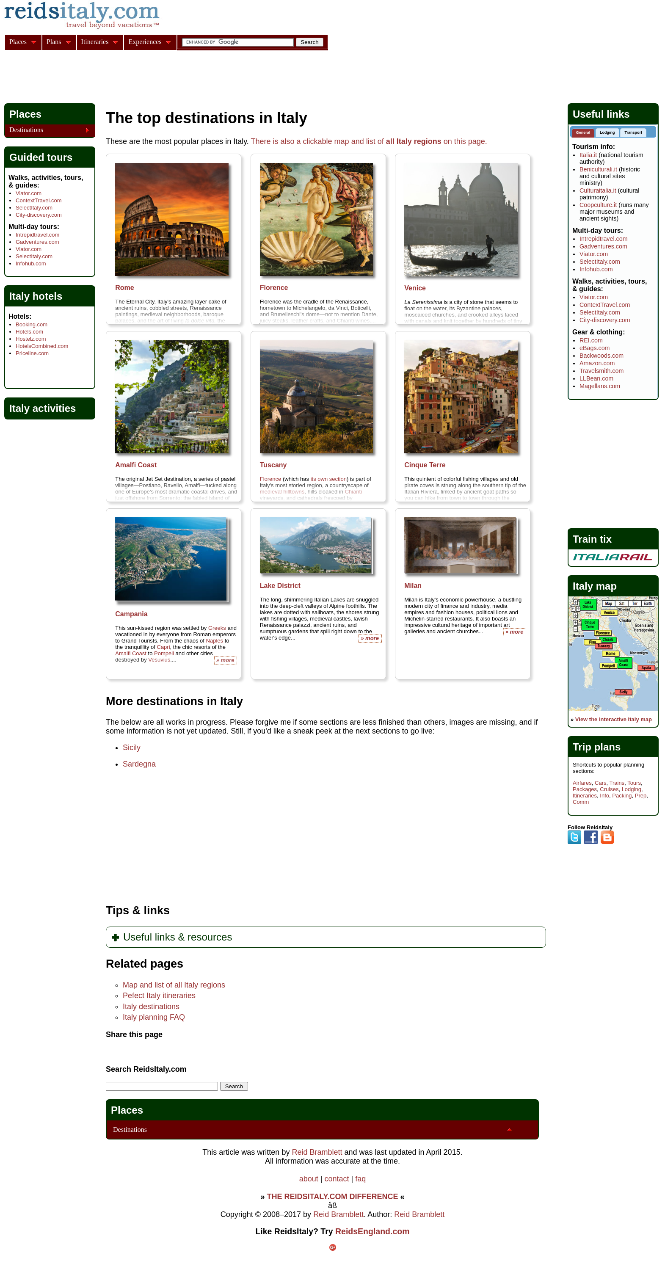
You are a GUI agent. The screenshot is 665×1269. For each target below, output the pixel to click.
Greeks (217, 628)
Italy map (595, 586)
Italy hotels (35, 296)
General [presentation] (583, 132)
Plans (54, 41)
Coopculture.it (598, 204)
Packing (622, 795)
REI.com (591, 340)
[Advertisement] (158, 78)
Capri (163, 647)
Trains (616, 783)
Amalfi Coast (130, 653)
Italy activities (42, 408)
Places (127, 1110)
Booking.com (31, 324)
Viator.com (28, 193)
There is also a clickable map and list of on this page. (369, 141)
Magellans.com (599, 386)
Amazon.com (597, 363)
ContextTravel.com (39, 200)
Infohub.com (31, 263)
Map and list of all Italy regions (174, 985)
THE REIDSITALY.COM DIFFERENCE (332, 1196)
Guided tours (40, 157)
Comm (581, 802)
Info (604, 795)
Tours (634, 783)
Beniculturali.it (598, 169)
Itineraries (585, 795)
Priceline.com (32, 353)
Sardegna (139, 764)
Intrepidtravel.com (37, 235)
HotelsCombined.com (42, 346)
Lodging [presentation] (607, 132)
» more (370, 638)
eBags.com (594, 348)
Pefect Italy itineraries (159, 995)
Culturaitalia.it (597, 190)
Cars (600, 783)
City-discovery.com (39, 215)
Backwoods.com (601, 355)
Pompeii (164, 653)
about (308, 1179)
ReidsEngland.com (372, 1231)
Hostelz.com (31, 339)
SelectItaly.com (34, 207)
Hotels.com (29, 331)
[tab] (583, 133)
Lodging (631, 789)
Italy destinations (151, 1006)
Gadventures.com (37, 242)
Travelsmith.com (601, 370)
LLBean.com (596, 378)
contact (336, 1179)
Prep (640, 795)
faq (360, 1179)
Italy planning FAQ (154, 1017)
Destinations (130, 1129)
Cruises (609, 789)
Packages (585, 789)
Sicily (132, 747)
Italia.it (588, 155)
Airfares (582, 783)
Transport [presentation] (633, 132)
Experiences (144, 41)
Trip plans (597, 747)
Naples (214, 640)
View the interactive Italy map (613, 719)
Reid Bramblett (317, 1152)
